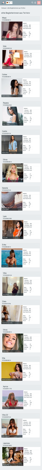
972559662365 (7, 105)
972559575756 (6, 303)
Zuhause (4, 8)
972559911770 (7, 389)
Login (35, 3)
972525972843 (7, 445)
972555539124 (7, 48)
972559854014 (6, 20)
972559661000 (7, 218)
